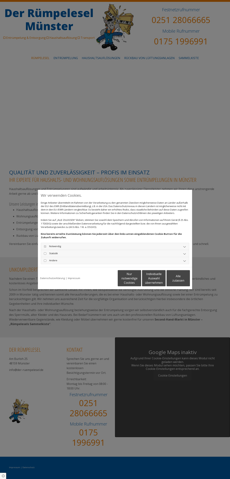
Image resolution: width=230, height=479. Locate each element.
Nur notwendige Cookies (104, 278)
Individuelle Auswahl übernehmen (139, 278)
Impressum (74, 278)
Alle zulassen (173, 278)
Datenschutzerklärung (52, 278)
